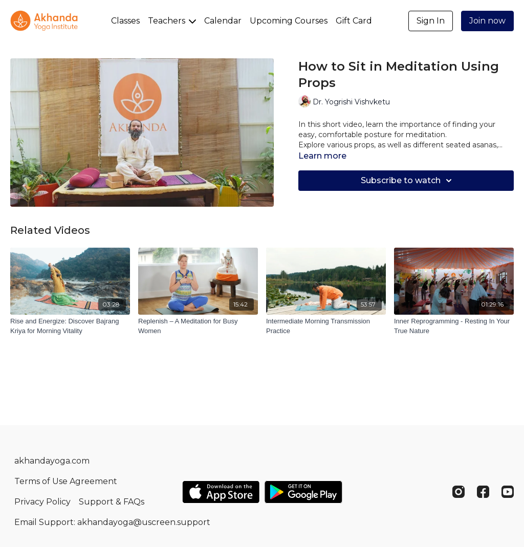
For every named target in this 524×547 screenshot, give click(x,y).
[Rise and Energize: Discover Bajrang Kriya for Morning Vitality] (70, 326)
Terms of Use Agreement (65, 481)
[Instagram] (458, 492)
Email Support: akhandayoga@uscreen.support (112, 522)
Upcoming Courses (289, 21)
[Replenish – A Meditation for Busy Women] (198, 326)
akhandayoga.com (52, 461)
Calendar (223, 21)
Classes (125, 21)
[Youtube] (507, 492)
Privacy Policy (42, 502)
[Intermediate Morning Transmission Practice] (326, 326)
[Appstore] (221, 492)
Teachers (172, 21)
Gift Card (354, 21)
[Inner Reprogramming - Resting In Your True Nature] (454, 326)
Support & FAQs (111, 502)
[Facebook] (483, 492)
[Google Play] (303, 492)
